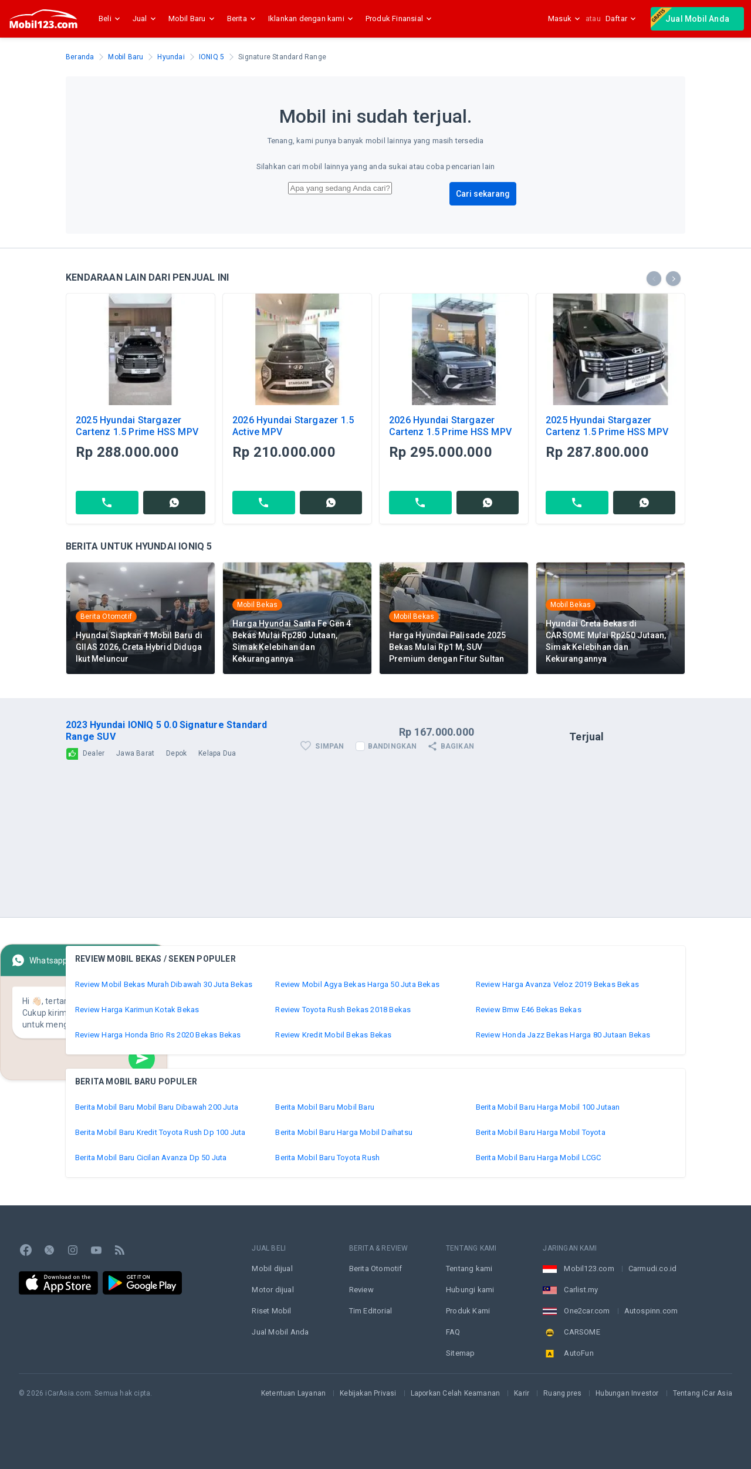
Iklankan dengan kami (312, 19)
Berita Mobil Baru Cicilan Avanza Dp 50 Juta (151, 1157)
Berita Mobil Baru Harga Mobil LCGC (538, 1157)
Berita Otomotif (375, 1268)
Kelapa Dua (217, 753)
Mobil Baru (193, 19)
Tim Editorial (371, 1310)
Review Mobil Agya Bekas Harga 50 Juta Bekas (357, 984)
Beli (111, 19)
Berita (243, 19)
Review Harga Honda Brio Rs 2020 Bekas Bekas (158, 1034)
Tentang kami (469, 1268)
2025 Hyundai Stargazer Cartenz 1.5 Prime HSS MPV (137, 426)
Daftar (621, 18)
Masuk (564, 18)
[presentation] (654, 278)
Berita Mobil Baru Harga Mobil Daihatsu (343, 1132)
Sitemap (460, 1353)
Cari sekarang (483, 193)
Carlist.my (581, 1289)
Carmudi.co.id (652, 1268)
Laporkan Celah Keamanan (455, 1393)
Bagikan (450, 746)
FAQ (453, 1332)
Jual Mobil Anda (690, 17)
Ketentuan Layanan (293, 1393)
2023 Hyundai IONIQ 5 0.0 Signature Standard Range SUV (167, 730)
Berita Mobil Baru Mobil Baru (324, 1107)
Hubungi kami (470, 1289)
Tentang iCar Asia (702, 1393)
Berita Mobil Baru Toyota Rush (327, 1157)
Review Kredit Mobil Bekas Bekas (333, 1034)
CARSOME (582, 1332)
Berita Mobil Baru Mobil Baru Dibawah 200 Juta (156, 1107)
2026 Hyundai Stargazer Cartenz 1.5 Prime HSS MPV (450, 426)
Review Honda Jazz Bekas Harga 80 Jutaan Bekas (563, 1034)
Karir (521, 1393)
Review (361, 1289)
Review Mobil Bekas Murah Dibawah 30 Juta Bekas (163, 984)
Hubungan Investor (627, 1393)
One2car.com (587, 1310)
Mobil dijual (272, 1268)
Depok (176, 753)
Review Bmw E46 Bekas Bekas (528, 1009)
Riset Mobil (271, 1310)
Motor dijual (272, 1289)
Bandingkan (392, 746)
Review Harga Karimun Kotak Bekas (137, 1009)
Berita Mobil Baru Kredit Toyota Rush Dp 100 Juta (160, 1132)
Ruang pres (562, 1393)
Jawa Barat (135, 753)
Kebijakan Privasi (368, 1393)
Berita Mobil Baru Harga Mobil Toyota (540, 1132)
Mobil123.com (589, 1268)
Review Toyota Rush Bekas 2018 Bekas (343, 1009)
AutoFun (578, 1353)
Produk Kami (468, 1310)
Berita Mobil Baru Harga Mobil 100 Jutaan (548, 1107)
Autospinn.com (651, 1310)
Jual (146, 19)
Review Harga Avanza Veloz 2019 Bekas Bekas (557, 984)
